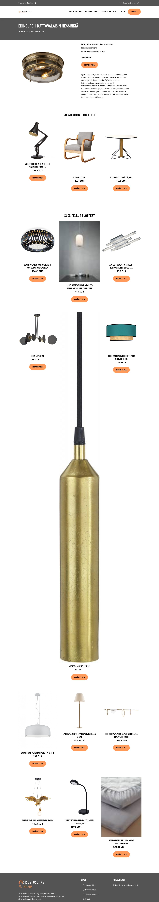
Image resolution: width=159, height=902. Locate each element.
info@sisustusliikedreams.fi (129, 3)
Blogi (123, 11)
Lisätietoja (89, 65)
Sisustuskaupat (109, 11)
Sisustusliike (75, 11)
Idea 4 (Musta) (37, 356)
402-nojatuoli (79, 177)
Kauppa (134, 12)
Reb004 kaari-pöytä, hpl (121, 177)
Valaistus (24, 31)
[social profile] (35, 3)
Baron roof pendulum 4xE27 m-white (37, 752)
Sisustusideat (92, 11)
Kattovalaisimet (38, 31)
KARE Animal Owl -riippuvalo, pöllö (37, 820)
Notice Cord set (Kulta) (79, 666)
